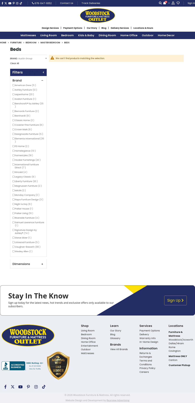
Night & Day (24, 204)
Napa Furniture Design (29, 199)
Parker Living (24, 213)
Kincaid (21, 172)
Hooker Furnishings (28, 159)
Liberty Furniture (27, 181)
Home (3, 42)
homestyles (24, 155)
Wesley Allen (24, 251)
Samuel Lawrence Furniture (29, 224)
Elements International (29, 140)
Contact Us (66, 3)
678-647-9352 (42, 3)
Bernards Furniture (27, 111)
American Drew (26, 85)
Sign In (191, 3)
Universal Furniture (27, 242)
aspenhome (25, 94)
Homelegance (26, 150)
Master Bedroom (50, 43)
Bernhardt (23, 115)
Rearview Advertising (117, 400)
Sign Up (175, 300)
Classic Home (25, 120)
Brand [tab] (28, 80)
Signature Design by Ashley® (26, 231)
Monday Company (27, 194)
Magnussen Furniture (29, 185)
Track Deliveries (91, 3)
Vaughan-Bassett (28, 246)
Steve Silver (23, 237)
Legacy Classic (25, 176)
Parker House (24, 208)
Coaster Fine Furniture (29, 124)
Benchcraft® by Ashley (29, 105)
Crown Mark (24, 129)
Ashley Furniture (26, 89)
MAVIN (21, 190)
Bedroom (31, 43)
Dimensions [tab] (28, 264)
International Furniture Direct (27, 166)
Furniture (16, 43)
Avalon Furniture (26, 98)
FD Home (22, 146)
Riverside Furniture (27, 217)
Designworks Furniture (29, 134)
